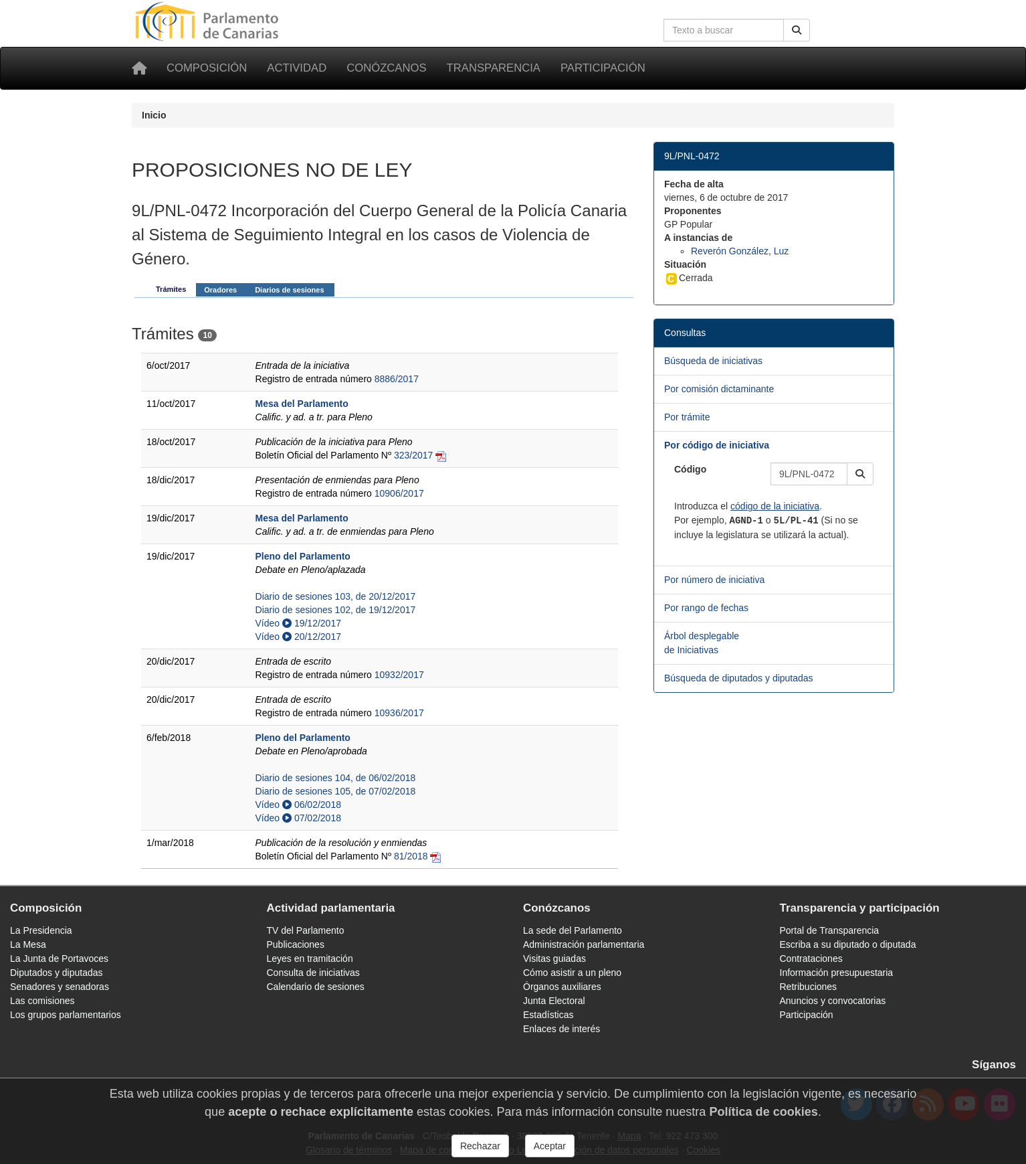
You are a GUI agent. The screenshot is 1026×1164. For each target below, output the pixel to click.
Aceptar (550, 1146)
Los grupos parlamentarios (65, 1014)
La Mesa (28, 944)
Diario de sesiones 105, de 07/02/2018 (335, 791)
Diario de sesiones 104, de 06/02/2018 (335, 777)
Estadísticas (548, 1014)
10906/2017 (399, 493)
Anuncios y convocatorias (833, 1000)
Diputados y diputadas (56, 972)
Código (690, 469)
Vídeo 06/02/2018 (298, 804)
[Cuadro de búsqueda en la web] (723, 30)
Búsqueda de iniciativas (713, 360)
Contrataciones (811, 958)
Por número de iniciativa (714, 579)
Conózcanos (386, 68)
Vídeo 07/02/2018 (298, 818)
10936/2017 (399, 713)
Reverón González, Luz (740, 251)
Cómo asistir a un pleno (572, 972)
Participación (602, 68)
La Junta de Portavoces (59, 958)
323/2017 (413, 455)
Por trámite (687, 417)
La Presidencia (41, 930)
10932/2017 (399, 674)
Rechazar (480, 1146)
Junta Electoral (554, 1000)
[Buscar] (796, 30)
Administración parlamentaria (583, 944)
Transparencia (493, 68)
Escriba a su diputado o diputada (848, 944)
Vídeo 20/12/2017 (298, 636)
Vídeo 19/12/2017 (298, 623)
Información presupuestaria (837, 972)
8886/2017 (397, 378)
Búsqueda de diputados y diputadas (738, 678)
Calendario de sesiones (316, 986)
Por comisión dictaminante (719, 389)
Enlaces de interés (561, 1028)
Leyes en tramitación (310, 958)
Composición (207, 68)
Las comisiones (42, 1000)
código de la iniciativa (774, 506)
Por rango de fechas (706, 607)
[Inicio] (139, 68)
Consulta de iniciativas (313, 972)
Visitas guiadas (554, 958)
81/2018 (411, 856)
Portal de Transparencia (830, 930)
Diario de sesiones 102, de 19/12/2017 (335, 609)
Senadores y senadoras (59, 986)
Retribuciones (808, 986)
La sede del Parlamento (572, 930)
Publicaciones (295, 944)
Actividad (296, 68)
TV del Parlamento (305, 930)
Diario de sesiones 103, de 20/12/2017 (335, 596)
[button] (860, 474)
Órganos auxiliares (562, 986)
